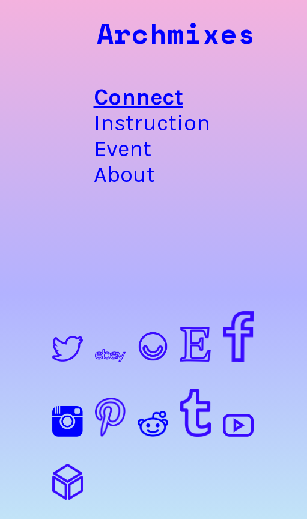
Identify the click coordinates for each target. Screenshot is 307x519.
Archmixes (176, 33)
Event (122, 148)
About (124, 174)
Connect (124, 97)
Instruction (124, 122)
